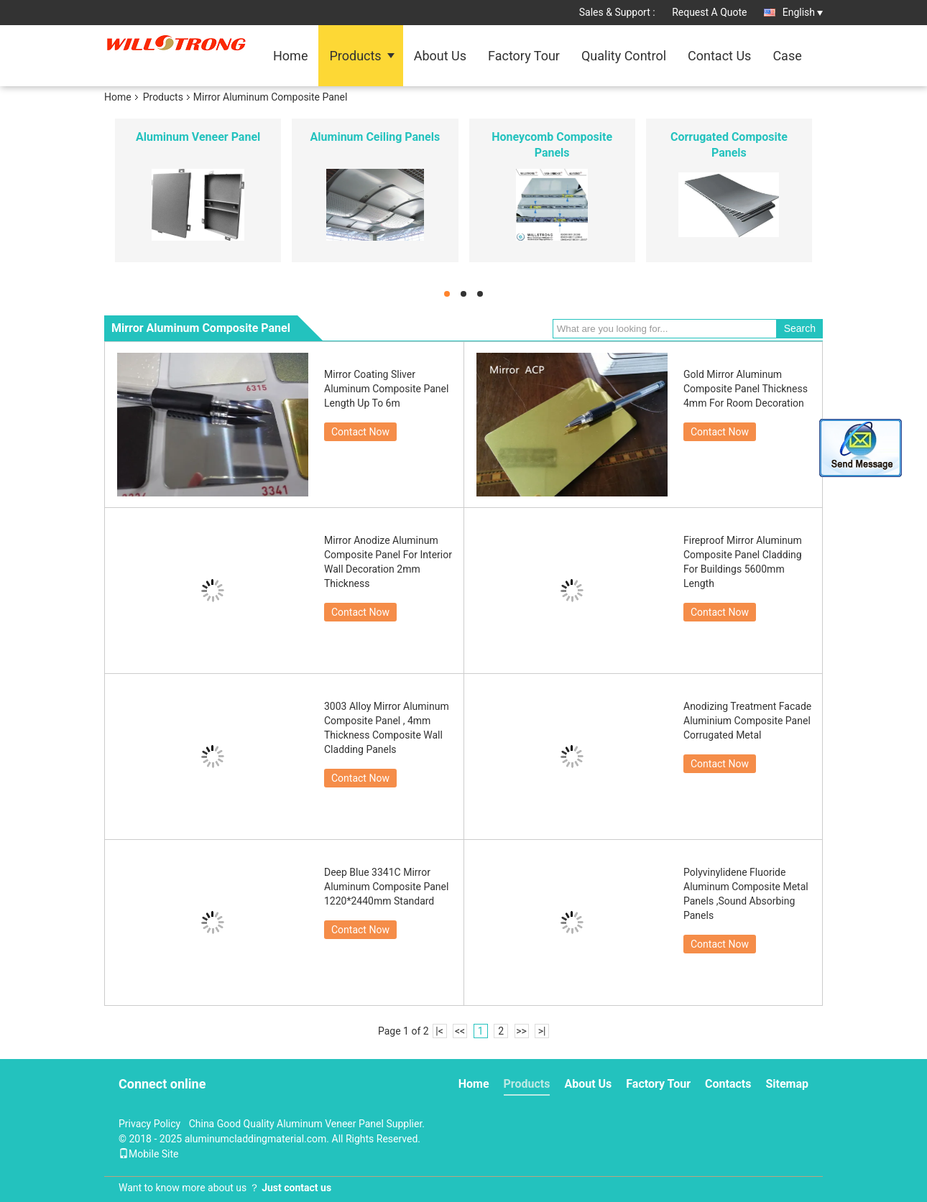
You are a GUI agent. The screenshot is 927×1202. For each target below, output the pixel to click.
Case (786, 55)
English (803, 12)
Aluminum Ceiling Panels (375, 137)
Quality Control (623, 55)
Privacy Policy (149, 1123)
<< (460, 1031)
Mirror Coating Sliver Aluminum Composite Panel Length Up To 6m (386, 389)
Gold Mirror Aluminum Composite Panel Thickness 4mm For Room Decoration (745, 389)
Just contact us (296, 1187)
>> (521, 1031)
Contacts (728, 1084)
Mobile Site (149, 1154)
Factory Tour (524, 55)
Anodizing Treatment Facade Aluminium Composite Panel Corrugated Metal (747, 721)
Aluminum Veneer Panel (198, 137)
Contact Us (719, 55)
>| (542, 1031)
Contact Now (360, 432)
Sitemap (786, 1084)
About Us (440, 55)
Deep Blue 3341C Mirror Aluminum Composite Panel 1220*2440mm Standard (386, 886)
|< (439, 1031)
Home (290, 55)
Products (355, 55)
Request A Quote (709, 12)
